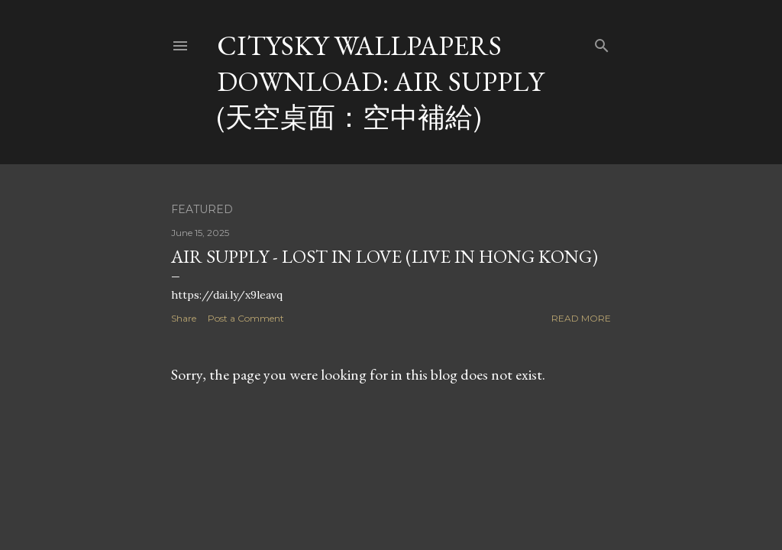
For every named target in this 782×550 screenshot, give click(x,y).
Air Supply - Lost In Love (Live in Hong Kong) (384, 256)
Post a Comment (246, 318)
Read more (581, 318)
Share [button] (183, 318)
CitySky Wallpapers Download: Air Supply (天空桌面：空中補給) (380, 81)
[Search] (602, 42)
